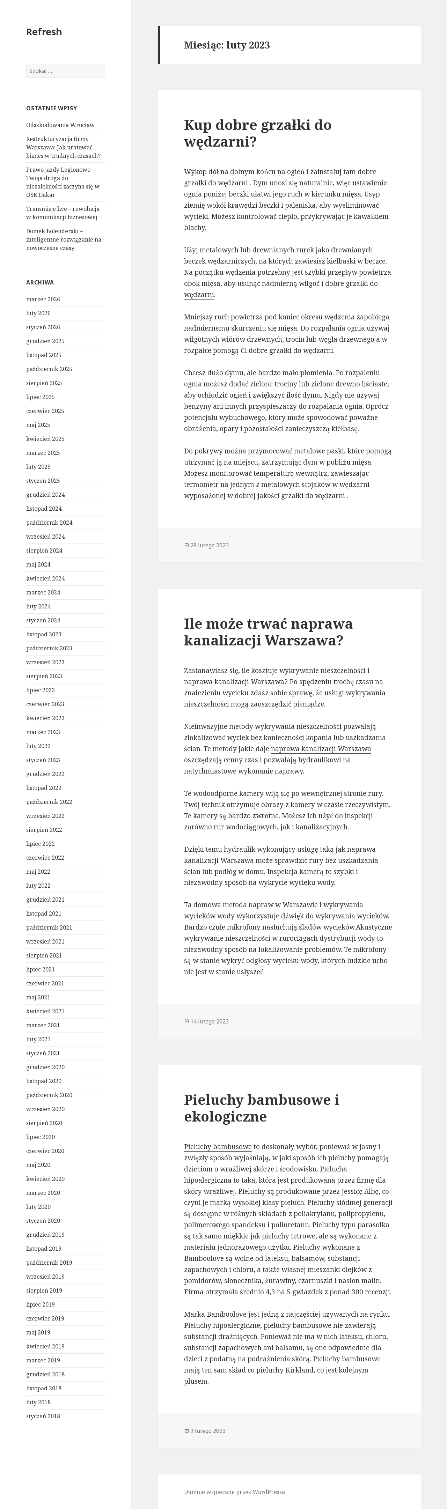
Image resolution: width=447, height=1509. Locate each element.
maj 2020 (38, 1165)
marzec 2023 (43, 732)
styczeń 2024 (43, 620)
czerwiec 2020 (45, 1151)
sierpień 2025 (44, 383)
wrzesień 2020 (45, 1109)
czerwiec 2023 (45, 704)
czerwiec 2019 (45, 1318)
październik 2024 (49, 522)
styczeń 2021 (43, 1053)
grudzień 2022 (45, 774)
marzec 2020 (43, 1193)
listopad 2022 (43, 788)
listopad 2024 (43, 508)
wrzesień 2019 (45, 1276)
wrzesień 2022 (45, 816)
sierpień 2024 (44, 550)
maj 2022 (38, 871)
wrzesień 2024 (45, 536)
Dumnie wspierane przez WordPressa (234, 1492)
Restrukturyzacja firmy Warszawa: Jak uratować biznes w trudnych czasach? (63, 147)
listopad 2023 (43, 634)
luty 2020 (38, 1207)
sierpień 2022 (44, 830)
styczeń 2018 (43, 1416)
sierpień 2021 (44, 955)
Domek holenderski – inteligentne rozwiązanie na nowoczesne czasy (63, 239)
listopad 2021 (43, 913)
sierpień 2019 (44, 1290)
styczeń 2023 (43, 760)
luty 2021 (38, 1039)
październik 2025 (49, 369)
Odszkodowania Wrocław (60, 125)
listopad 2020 (43, 1081)
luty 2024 (38, 606)
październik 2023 (49, 648)
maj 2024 (38, 564)
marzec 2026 (43, 299)
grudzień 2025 (45, 341)
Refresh (44, 31)
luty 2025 (38, 467)
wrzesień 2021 (45, 941)
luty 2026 (38, 313)
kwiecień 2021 (45, 1011)
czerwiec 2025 (45, 411)
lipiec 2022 (40, 844)
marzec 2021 (43, 1025)
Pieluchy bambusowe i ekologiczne (261, 1107)
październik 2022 (49, 802)
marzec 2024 (43, 592)
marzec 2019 (43, 1360)
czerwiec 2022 (45, 857)
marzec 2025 (43, 453)
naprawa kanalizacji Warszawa (321, 748)
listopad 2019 (43, 1248)
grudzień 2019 (45, 1234)
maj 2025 (38, 425)
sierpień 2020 (44, 1123)
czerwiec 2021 (45, 983)
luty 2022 (38, 885)
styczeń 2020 (43, 1221)
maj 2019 (38, 1332)
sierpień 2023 (44, 676)
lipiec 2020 (40, 1137)
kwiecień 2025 (45, 439)
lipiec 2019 (40, 1304)
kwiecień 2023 (45, 718)
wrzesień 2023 (45, 662)
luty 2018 (38, 1402)
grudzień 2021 (45, 899)
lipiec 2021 (40, 969)
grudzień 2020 (45, 1067)
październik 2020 (49, 1095)
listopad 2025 (43, 355)
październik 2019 (49, 1262)
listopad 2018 (43, 1388)
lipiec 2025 (40, 397)
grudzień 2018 (45, 1374)
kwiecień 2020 (45, 1179)
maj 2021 (38, 997)
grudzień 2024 (45, 494)
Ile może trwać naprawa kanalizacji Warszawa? (268, 631)
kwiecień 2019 (45, 1346)
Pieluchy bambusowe (218, 1146)
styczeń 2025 (43, 480)
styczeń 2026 (43, 327)
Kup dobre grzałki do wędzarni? (258, 132)
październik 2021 (49, 927)
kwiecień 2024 (45, 578)
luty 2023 (38, 746)
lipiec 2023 (40, 690)
